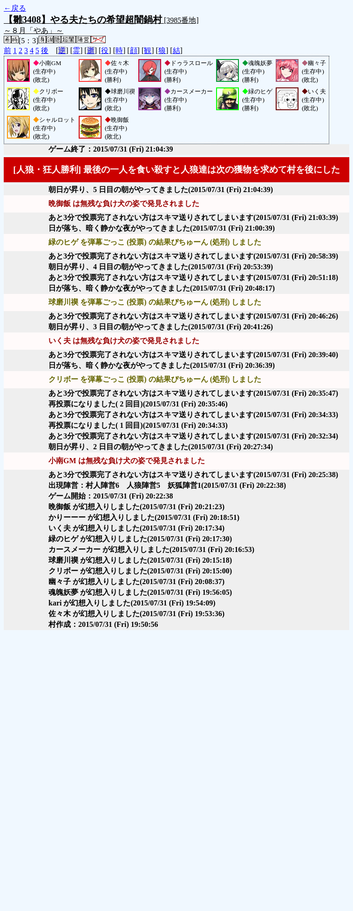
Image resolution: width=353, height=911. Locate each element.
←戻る (15, 8)
